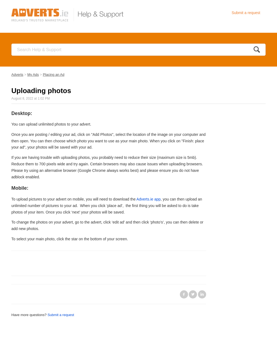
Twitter (193, 294)
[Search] (138, 50)
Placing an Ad (53, 75)
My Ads (33, 75)
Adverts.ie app (148, 199)
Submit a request (246, 13)
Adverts (17, 75)
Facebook (184, 294)
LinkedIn (202, 294)
